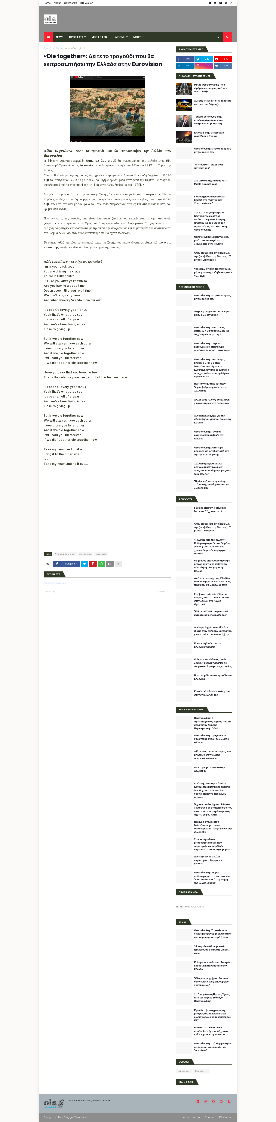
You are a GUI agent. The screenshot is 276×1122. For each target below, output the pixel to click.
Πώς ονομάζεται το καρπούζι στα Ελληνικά (213, 677)
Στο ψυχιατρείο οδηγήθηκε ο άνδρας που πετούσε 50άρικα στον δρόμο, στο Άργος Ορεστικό (211, 599)
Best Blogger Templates (72, 1117)
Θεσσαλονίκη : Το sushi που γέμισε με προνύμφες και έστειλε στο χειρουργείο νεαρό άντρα (213, 934)
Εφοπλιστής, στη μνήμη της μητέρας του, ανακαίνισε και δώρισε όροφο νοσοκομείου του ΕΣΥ (212, 1015)
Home (47, 3)
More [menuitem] (137, 37)
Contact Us (70, 3)
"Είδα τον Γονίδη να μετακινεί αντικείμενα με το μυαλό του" (211, 613)
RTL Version (86, 3)
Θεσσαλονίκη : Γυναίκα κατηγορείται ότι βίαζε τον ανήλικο (209, 435)
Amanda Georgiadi (73, 48)
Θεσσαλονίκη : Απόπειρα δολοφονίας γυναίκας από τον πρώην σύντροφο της (211, 451)
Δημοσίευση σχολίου (55, 583)
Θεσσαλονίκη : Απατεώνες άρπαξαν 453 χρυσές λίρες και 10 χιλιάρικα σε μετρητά (211, 331)
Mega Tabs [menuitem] (99, 37)
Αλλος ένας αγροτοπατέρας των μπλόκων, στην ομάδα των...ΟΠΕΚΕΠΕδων (212, 755)
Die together (85, 553)
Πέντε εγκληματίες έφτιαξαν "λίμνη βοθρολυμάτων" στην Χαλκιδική (210, 387)
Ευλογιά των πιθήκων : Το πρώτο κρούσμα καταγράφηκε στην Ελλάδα (213, 966)
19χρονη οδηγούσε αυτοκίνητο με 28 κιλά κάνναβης (212, 313)
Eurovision (101, 553)
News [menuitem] (59, 37)
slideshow (183, 1071)
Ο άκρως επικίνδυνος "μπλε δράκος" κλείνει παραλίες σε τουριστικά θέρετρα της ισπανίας (213, 663)
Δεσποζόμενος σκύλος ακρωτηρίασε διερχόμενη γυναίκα (208, 860)
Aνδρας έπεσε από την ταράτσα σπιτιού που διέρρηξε (212, 102)
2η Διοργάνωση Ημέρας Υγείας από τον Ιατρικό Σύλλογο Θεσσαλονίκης (212, 998)
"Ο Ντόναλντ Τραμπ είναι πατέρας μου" (208, 166)
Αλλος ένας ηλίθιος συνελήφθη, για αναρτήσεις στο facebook (212, 401)
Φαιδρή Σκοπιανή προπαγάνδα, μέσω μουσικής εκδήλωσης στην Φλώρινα (213, 272)
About (57, 3)
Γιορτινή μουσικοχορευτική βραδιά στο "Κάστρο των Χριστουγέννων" (209, 200)
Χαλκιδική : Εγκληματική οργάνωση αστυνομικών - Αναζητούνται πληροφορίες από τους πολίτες (212, 469)
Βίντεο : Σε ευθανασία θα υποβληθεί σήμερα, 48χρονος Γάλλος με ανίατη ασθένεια (211, 1031)
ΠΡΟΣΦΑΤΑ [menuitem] (76, 37)
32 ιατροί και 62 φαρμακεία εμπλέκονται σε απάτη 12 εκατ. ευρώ (211, 950)
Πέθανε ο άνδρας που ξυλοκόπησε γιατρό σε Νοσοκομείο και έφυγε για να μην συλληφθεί (213, 827)
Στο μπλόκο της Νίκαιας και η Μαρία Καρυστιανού (210, 182)
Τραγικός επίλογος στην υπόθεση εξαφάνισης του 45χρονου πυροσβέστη (208, 120)
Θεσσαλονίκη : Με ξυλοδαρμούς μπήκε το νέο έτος (212, 150)
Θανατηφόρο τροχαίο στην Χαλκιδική (209, 769)
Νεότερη (50, 591)
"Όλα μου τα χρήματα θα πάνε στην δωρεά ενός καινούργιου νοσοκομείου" (211, 982)
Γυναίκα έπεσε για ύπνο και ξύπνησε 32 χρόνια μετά (210, 509)
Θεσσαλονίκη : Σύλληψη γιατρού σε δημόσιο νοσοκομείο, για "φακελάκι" (213, 1047)
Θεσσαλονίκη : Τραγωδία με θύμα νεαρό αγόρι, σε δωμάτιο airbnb (211, 739)
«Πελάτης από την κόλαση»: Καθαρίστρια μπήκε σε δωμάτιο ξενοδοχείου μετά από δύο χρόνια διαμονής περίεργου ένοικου (212, 546)
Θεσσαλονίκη (201, 1071)
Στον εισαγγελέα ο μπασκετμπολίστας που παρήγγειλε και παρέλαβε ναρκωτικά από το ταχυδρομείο (212, 844)
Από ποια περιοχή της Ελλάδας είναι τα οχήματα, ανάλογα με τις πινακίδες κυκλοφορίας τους (212, 582)
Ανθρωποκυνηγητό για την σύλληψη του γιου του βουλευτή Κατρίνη (212, 419)
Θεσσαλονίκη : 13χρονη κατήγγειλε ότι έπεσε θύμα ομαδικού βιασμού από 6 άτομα (212, 347)
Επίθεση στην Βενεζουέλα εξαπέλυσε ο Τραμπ (209, 134)
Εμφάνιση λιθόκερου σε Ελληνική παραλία (207, 645)
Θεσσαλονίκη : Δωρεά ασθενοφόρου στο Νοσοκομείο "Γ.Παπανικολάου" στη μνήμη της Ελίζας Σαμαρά (212, 878)
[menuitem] (48, 37)
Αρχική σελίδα (51, 48)
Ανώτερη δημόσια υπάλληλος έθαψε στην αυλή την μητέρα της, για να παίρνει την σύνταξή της (213, 631)
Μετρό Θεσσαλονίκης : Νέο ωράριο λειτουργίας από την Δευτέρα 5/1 (210, 88)
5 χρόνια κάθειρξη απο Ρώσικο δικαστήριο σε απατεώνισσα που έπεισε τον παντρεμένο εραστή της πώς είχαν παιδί (213, 809)
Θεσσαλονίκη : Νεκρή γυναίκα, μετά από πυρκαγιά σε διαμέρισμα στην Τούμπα (211, 240)
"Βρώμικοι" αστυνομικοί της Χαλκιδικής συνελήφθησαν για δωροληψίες (211, 484)
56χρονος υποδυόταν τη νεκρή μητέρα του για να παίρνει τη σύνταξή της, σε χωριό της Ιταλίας (212, 566)
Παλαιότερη (163, 591)
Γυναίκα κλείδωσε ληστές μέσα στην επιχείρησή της (212, 693)
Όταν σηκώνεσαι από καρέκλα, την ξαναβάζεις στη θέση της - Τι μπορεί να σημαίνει (212, 256)
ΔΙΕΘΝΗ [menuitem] (120, 37)
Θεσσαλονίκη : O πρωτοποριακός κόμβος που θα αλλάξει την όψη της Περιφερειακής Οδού (212, 723)
